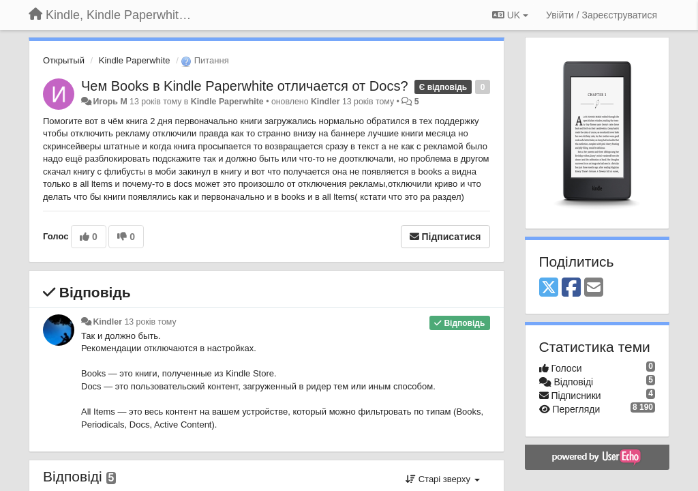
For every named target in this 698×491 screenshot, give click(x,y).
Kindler (325, 101)
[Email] (593, 288)
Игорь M (110, 101)
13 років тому (150, 322)
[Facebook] (571, 288)
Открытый (64, 60)
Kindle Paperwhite (134, 60)
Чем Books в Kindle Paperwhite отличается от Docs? (244, 85)
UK (510, 15)
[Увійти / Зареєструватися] (602, 15)
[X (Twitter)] (548, 288)
